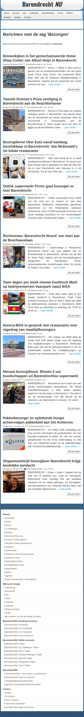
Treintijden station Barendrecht (18, 543)
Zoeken (17, 17)
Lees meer (74, 89)
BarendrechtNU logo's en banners (19, 677)
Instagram (8, 605)
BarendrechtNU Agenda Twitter (18, 658)
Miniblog (8, 532)
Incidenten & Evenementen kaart (19, 554)
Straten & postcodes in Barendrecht (20, 579)
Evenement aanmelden (14, 703)
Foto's (60, 13)
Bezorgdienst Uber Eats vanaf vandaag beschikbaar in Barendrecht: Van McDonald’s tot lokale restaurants (40, 146)
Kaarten (7, 17)
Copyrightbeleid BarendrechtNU (18, 681)
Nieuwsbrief (9, 591)
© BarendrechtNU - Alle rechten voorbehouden (25, 674)
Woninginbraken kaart (14, 565)
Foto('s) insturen (11, 700)
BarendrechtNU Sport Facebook (18, 635)
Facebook (8, 602)
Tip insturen (9, 696)
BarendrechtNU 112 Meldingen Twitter (21, 647)
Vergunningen (10, 568)
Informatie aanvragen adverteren (19, 707)
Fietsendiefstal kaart (13, 561)
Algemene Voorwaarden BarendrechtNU (22, 684)
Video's (69, 13)
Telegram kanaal (11, 609)
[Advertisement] (59, 24)
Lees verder (55, 84)
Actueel (15, 13)
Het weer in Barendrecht (15, 539)
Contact (27, 17)
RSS (6, 595)
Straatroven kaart (12, 558)
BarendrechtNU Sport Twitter (17, 665)
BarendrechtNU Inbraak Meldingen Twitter (23, 654)
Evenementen (48, 13)
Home (6, 13)
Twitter (7, 598)
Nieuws (7, 525)
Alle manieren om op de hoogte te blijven (22, 616)
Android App (9, 587)
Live (24, 13)
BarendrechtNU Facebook (16, 625)
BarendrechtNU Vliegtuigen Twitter (20, 662)
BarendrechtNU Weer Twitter (17, 651)
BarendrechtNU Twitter (14, 644)
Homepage (9, 518)
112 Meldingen (11, 529)
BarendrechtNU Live (13, 536)
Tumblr (7, 613)
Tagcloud (8, 576)
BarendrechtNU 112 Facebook (18, 632)
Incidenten (34, 13)
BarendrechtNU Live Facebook (18, 628)
